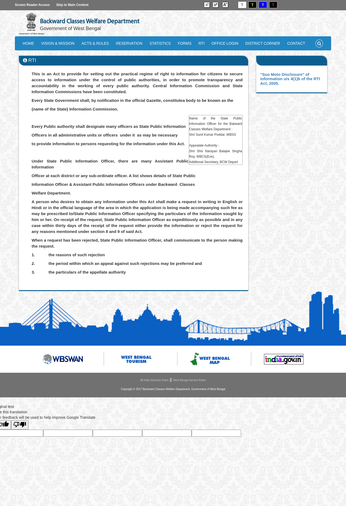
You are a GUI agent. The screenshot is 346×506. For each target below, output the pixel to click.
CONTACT (296, 43)
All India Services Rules (154, 380)
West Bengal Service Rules (189, 380)
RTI (201, 43)
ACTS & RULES (95, 43)
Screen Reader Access (32, 5)
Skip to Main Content (72, 5)
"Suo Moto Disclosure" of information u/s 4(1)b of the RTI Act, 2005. (290, 79)
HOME (28, 43)
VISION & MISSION (58, 43)
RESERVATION (129, 43)
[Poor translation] (19, 425)
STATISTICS (160, 43)
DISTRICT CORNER (262, 43)
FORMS (185, 43)
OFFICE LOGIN (225, 43)
